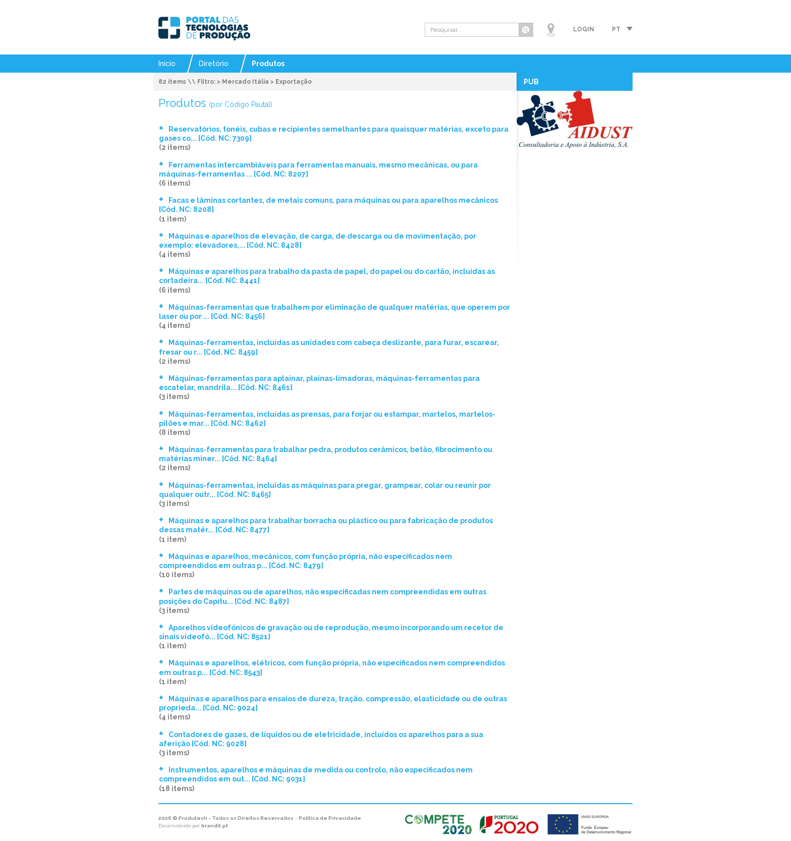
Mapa (551, 29)
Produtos (268, 64)
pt (616, 29)
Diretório (214, 64)
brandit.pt (214, 825)
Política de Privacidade (330, 818)
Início (167, 64)
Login (583, 29)
